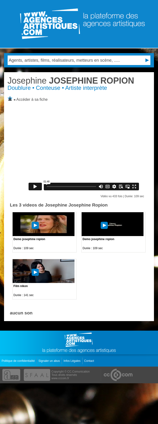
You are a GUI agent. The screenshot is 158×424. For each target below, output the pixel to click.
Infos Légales (72, 361)
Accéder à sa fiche (32, 99)
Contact (89, 361)
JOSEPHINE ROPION (71, 81)
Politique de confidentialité (19, 361)
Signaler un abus (49, 361)
